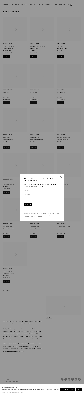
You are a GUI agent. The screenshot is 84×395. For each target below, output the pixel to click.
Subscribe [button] (28, 204)
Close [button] (60, 177)
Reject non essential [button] (67, 389)
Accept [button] (79, 389)
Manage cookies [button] (53, 389)
